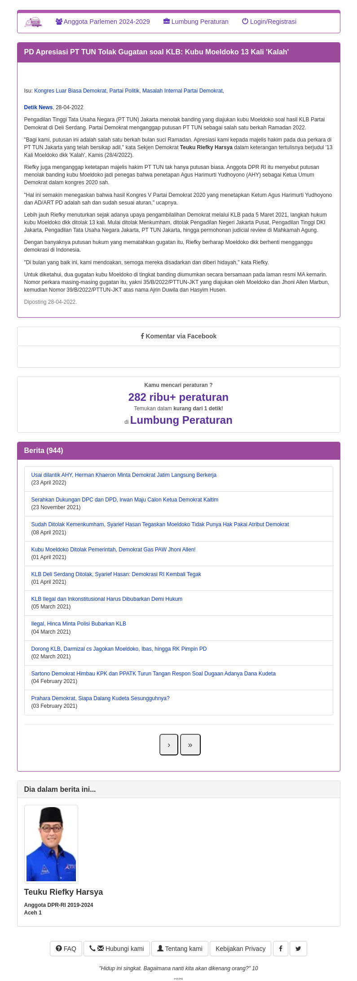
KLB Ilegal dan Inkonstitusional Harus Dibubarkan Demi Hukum (107, 599)
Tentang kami (180, 948)
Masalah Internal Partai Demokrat (182, 91)
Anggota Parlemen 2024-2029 (103, 21)
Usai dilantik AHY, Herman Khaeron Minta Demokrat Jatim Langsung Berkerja (124, 475)
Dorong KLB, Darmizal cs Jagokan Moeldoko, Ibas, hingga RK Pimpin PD (119, 649)
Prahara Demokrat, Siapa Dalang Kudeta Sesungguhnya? (100, 698)
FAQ (66, 948)
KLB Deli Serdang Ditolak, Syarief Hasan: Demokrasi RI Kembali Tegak (116, 574)
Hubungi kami (116, 948)
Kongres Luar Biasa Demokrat (70, 91)
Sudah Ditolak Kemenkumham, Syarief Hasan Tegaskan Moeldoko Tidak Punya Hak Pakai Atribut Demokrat (160, 524)
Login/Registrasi (269, 21)
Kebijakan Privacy (240, 948)
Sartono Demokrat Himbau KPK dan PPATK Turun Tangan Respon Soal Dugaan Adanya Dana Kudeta (153, 673)
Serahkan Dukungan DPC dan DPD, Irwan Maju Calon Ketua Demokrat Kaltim (125, 500)
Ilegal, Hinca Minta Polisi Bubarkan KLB (78, 624)
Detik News (38, 107)
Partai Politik (125, 91)
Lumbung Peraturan (196, 21)
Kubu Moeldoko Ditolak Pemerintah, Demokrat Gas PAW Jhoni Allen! (113, 549)
